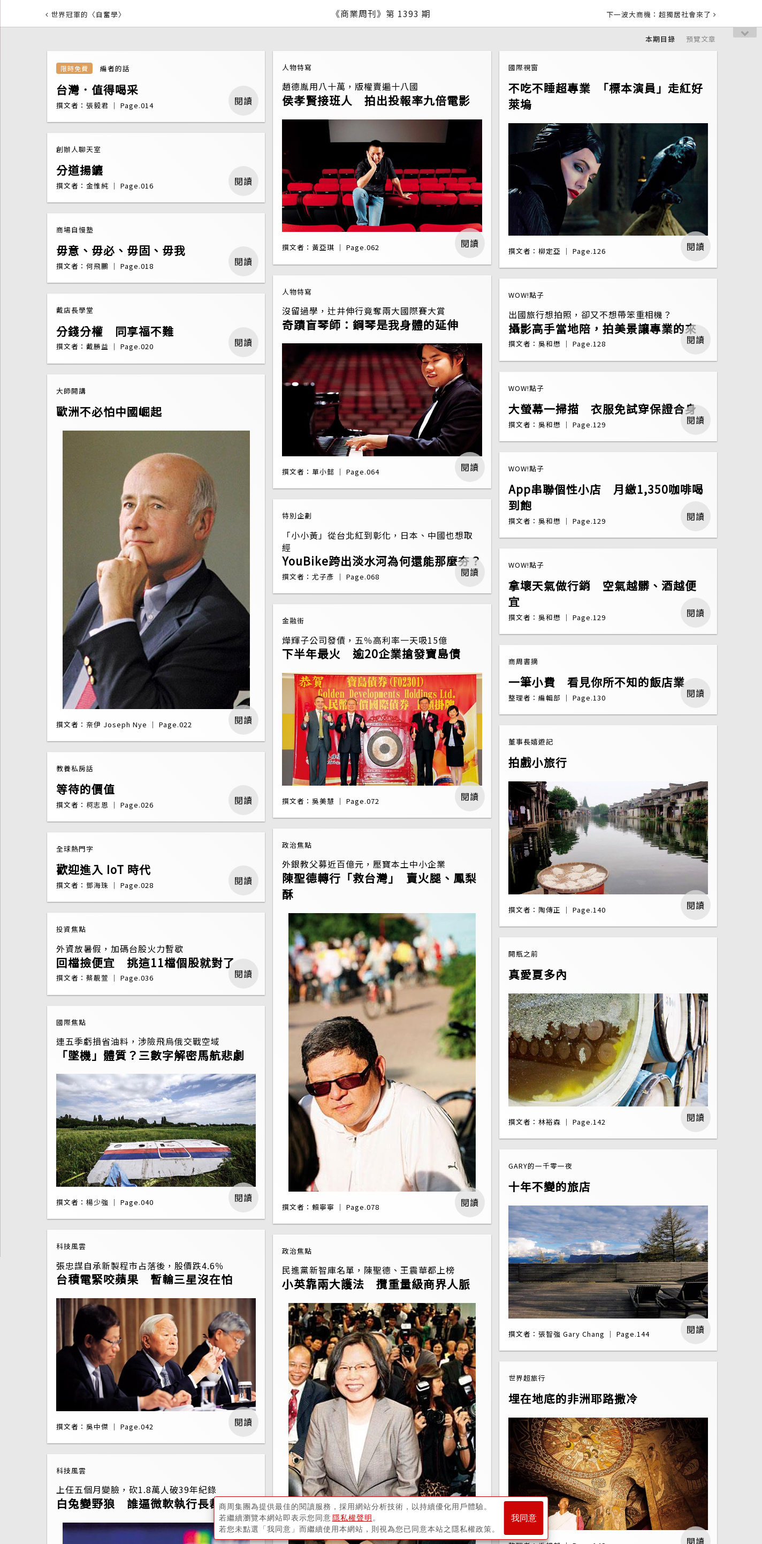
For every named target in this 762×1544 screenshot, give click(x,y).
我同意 (524, 1518)
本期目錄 (660, 39)
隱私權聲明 (352, 1517)
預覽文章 (701, 39)
